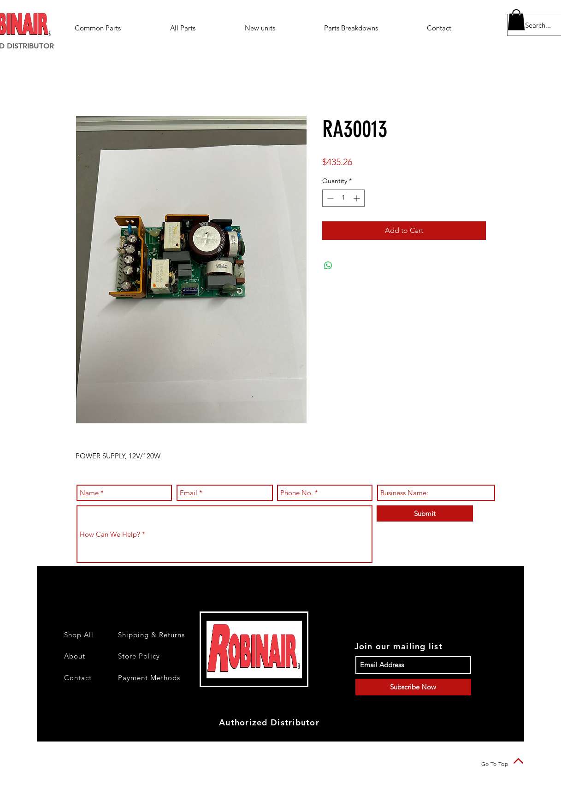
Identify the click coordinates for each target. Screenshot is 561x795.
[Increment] (357, 198)
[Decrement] (329, 198)
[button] (368, 28)
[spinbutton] (343, 198)
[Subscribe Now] (413, 687)
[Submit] (425, 513)
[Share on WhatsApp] (328, 265)
